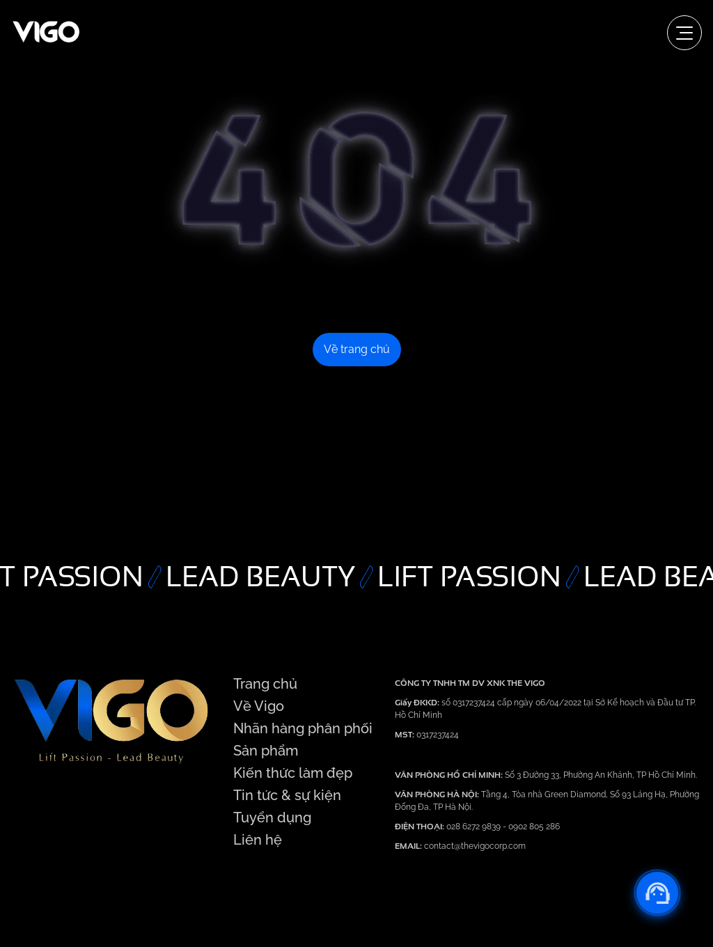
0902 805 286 (534, 826)
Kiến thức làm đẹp (292, 773)
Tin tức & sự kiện (287, 795)
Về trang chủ (357, 349)
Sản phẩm (265, 750)
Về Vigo (258, 706)
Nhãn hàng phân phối (303, 728)
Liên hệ (257, 839)
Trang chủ (265, 683)
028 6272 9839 (474, 826)
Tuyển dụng (272, 817)
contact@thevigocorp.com (474, 846)
